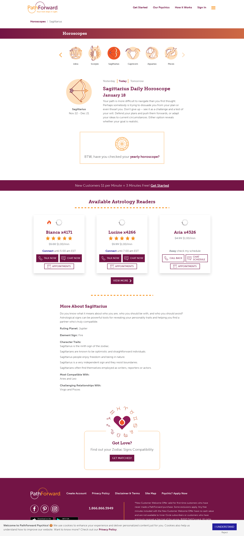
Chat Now (70, 258)
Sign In (201, 7)
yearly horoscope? (145, 157)
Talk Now (47, 258)
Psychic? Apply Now (174, 493)
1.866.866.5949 (101, 508)
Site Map (150, 493)
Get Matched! (122, 458)
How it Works (183, 7)
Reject (225, 532)
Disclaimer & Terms (127, 493)
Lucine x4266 (122, 232)
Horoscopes (38, 21)
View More (122, 280)
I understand (224, 526)
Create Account (76, 493)
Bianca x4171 (59, 232)
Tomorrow (137, 81)
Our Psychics (161, 7)
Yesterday (109, 81)
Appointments (59, 266)
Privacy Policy (108, 529)
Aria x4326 (185, 232)
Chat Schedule (196, 258)
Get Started (140, 7)
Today (123, 81)
